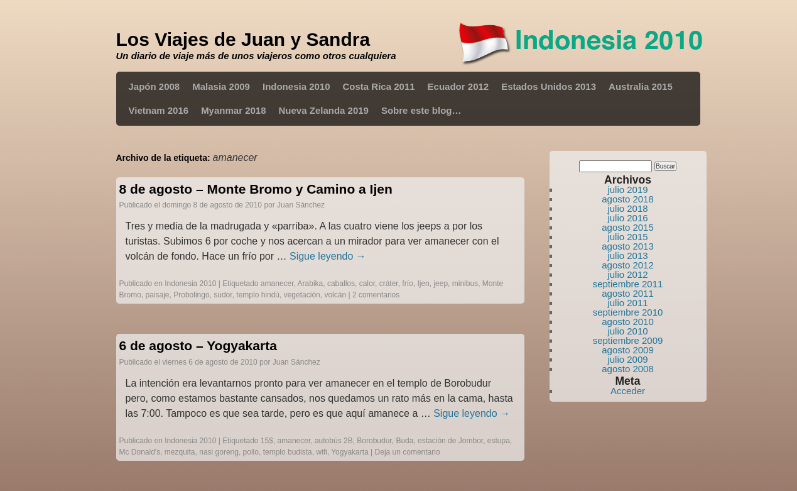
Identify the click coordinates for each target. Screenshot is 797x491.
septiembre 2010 (628, 312)
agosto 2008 (628, 368)
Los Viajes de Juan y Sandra (243, 39)
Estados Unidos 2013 (548, 86)
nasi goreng (219, 452)
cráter (388, 283)
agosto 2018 (628, 199)
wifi (321, 452)
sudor (223, 294)
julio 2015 (627, 236)
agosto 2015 (628, 227)
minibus (465, 283)
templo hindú (257, 294)
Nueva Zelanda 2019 (324, 110)
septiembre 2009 (628, 340)
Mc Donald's (140, 452)
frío (407, 283)
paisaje (158, 294)
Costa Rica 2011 (379, 86)
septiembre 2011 (628, 284)
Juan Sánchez (301, 205)
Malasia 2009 (221, 86)
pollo (251, 452)
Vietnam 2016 (159, 110)
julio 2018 (627, 208)
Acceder (627, 390)
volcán (335, 294)
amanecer (277, 283)
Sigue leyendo (328, 256)
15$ (267, 440)
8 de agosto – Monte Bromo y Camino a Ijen (256, 189)
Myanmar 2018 (233, 110)
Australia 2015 (641, 86)
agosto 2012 (628, 265)
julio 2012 (627, 274)
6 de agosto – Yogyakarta (198, 345)
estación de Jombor (450, 440)
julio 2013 (627, 255)
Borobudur (374, 440)
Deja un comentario (407, 452)
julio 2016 (627, 217)
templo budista (287, 452)
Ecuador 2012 (458, 86)
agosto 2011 (628, 293)
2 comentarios (375, 294)
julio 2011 (627, 302)
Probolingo (191, 294)
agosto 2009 (628, 350)
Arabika (310, 283)
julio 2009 (627, 359)
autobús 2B (334, 440)
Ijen (423, 283)
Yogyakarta (350, 452)
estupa (498, 440)
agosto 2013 (628, 246)
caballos (341, 283)
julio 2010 (627, 331)
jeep (440, 283)
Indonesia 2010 (296, 86)
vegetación (302, 294)
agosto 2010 (628, 321)
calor (367, 283)
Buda (404, 440)
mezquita (180, 452)
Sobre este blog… (421, 110)
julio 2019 (627, 189)
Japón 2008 (154, 86)
